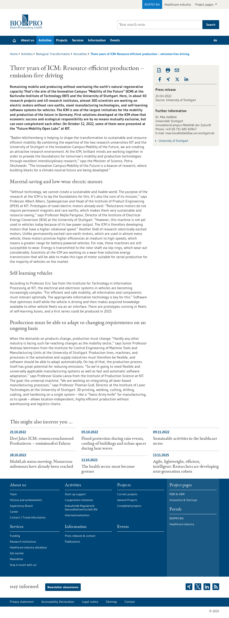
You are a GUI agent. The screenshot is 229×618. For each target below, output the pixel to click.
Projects (62, 40)
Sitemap (111, 601)
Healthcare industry (177, 4)
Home (14, 54)
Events (115, 40)
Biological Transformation (53, 54)
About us (27, 40)
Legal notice (90, 601)
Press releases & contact (80, 535)
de (215, 40)
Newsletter (16, 559)
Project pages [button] (204, 4)
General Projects (127, 500)
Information (97, 40)
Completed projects (129, 506)
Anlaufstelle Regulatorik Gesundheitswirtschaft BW (81, 507)
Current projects (127, 494)
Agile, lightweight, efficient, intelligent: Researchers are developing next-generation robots (186, 467)
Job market (17, 553)
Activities (45, 40)
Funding (15, 535)
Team (13, 494)
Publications (72, 541)
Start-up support (75, 494)
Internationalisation (77, 515)
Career (14, 511)
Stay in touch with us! (23, 565)
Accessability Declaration (57, 601)
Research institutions (23, 541)
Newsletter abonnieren (62, 587)
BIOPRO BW (152, 4)
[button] (159, 79)
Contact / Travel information (28, 517)
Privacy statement (22, 601)
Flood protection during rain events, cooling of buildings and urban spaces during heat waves (113, 444)
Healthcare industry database (28, 547)
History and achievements (26, 500)
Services (78, 40)
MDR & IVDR (177, 494)
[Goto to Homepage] (27, 22)
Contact (130, 601)
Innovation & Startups (183, 500)
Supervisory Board (21, 506)
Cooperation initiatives (79, 500)
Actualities (80, 54)
